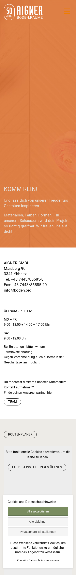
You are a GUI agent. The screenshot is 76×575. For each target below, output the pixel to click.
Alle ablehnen (38, 521)
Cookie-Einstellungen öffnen (37, 467)
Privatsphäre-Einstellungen (38, 531)
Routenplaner (20, 434)
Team (12, 402)
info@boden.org (17, 290)
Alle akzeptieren (38, 511)
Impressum (52, 560)
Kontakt (21, 560)
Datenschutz (36, 560)
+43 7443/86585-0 (27, 279)
